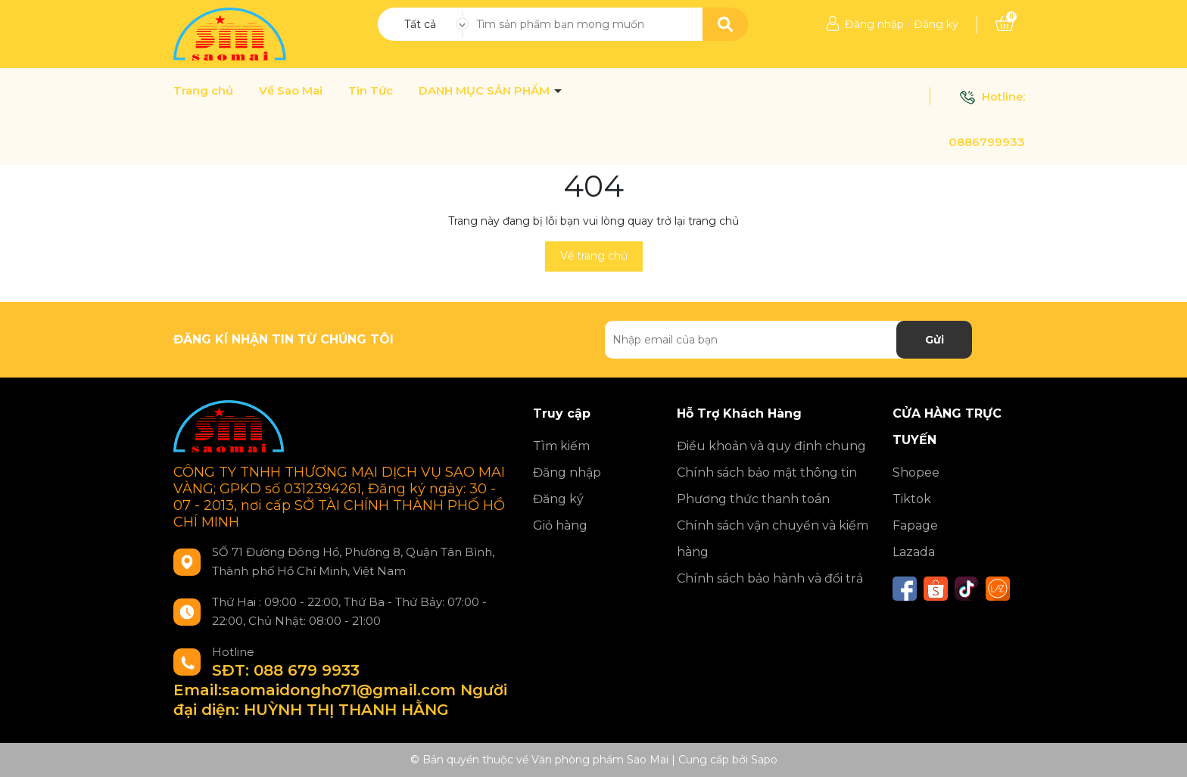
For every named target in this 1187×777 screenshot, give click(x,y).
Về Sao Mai (290, 91)
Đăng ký (936, 24)
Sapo (764, 759)
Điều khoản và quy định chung (771, 446)
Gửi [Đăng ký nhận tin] (934, 340)
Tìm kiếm (561, 446)
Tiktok (912, 499)
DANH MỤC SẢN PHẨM (486, 91)
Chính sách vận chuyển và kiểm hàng (772, 538)
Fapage (915, 525)
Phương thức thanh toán (753, 499)
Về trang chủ (594, 256)
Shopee (916, 472)
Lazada (914, 552)
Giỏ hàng (560, 525)
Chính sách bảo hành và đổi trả (770, 578)
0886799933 (987, 142)
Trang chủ (203, 91)
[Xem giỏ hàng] (1004, 24)
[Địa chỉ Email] (788, 340)
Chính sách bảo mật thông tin (767, 472)
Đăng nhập (874, 24)
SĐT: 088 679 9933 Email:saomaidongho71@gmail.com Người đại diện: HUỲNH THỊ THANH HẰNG (340, 690)
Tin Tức (370, 91)
